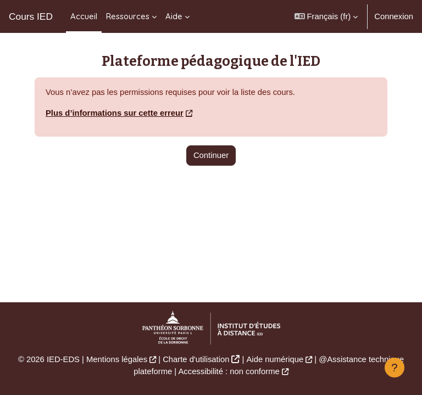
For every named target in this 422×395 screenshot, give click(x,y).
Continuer (211, 155)
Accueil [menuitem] (83, 16)
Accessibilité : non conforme (228, 371)
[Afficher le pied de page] (394, 367)
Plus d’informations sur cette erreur (115, 113)
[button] (326, 16)
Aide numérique (275, 359)
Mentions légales (116, 359)
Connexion (393, 16)
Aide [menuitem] (173, 16)
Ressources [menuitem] (127, 16)
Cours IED (31, 16)
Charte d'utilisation (196, 359)
